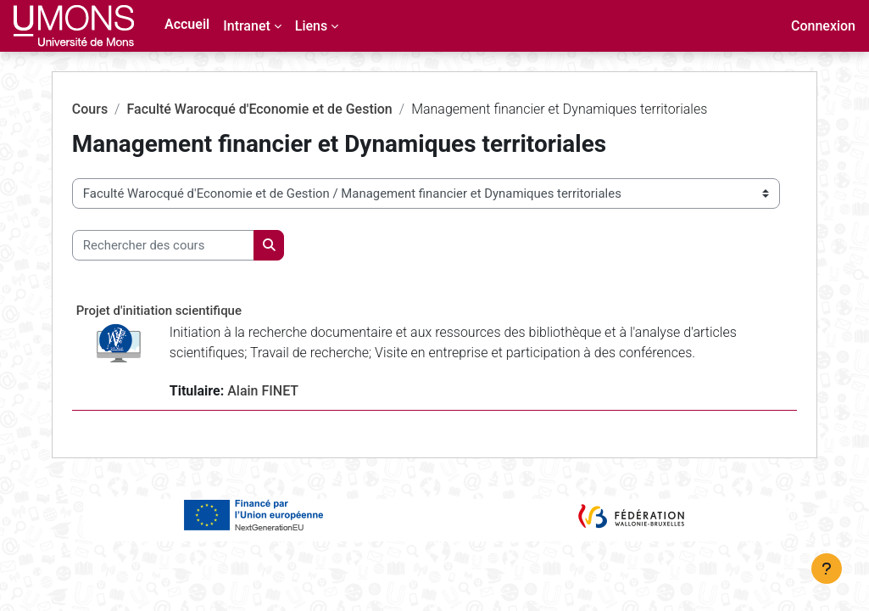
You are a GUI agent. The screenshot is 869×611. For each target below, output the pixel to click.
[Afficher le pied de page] (826, 568)
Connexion (823, 26)
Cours (118, 109)
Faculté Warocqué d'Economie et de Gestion (288, 109)
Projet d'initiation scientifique (187, 310)
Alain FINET (291, 411)
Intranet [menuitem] (246, 26)
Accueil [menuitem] (186, 24)
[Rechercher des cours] (191, 245)
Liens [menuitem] (311, 26)
